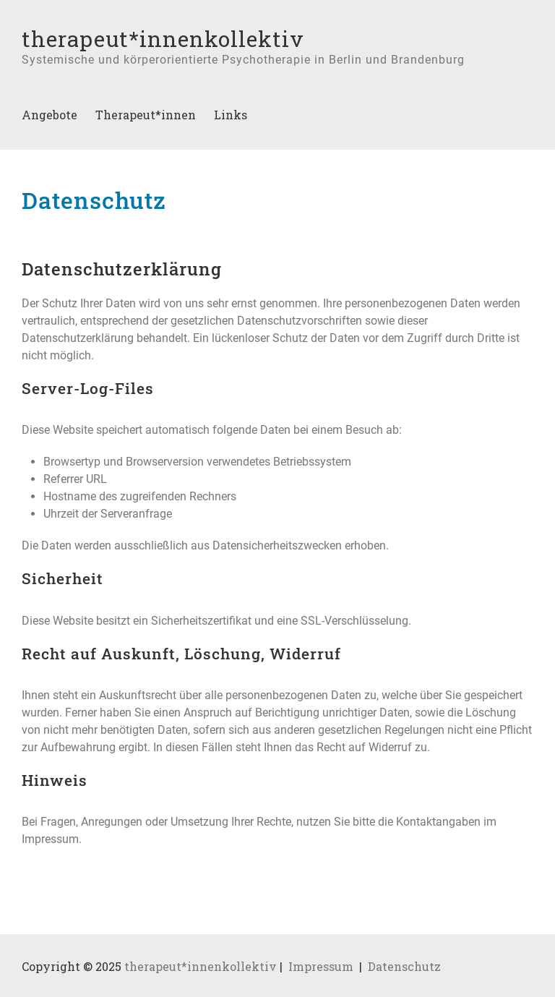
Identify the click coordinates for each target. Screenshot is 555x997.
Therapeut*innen (145, 114)
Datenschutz (404, 966)
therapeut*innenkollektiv (163, 39)
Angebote (49, 114)
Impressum (320, 966)
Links (230, 114)
